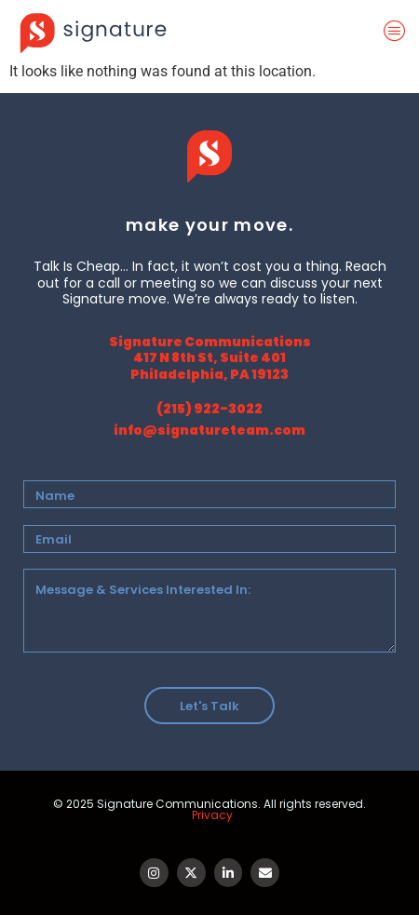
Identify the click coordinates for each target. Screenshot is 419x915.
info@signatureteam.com (209, 430)
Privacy (212, 815)
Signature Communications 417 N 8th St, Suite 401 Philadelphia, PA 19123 (210, 357)
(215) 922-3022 (209, 408)
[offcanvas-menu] (398, 31)
